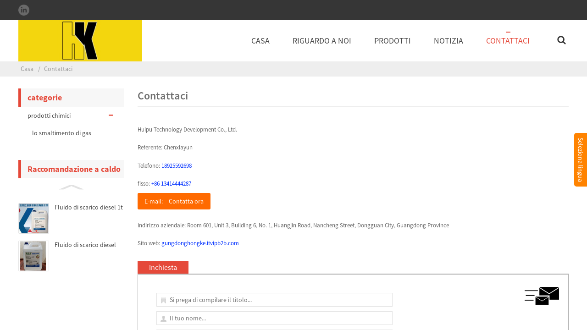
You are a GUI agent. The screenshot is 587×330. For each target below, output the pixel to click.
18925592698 (176, 166)
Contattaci (508, 40)
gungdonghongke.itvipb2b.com (200, 243)
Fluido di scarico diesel (85, 245)
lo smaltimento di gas (61, 133)
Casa (260, 40)
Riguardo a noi (322, 40)
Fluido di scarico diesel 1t (89, 207)
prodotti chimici (71, 115)
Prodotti (392, 40)
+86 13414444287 (171, 183)
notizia (448, 40)
